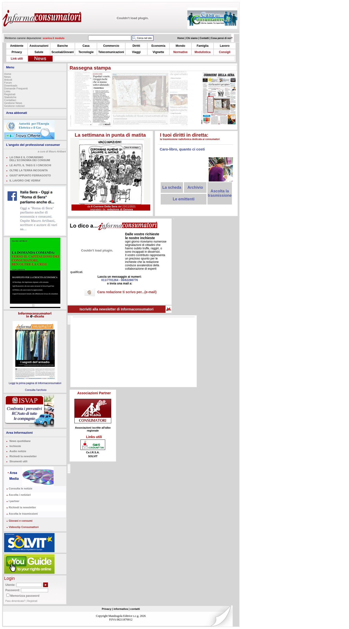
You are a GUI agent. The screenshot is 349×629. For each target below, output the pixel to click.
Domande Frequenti (16, 88)
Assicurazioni (38, 45)
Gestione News (13, 103)
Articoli (8, 79)
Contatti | (205, 38)
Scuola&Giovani (62, 52)
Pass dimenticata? (15, 601)
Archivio (195, 187)
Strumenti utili (18, 461)
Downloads (10, 85)
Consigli (224, 52)
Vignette (158, 52)
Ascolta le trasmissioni (23, 513)
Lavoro (225, 45)
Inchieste (15, 446)
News (7, 76)
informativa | (121, 608)
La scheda (171, 187)
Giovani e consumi (20, 520)
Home (7, 73)
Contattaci (10, 100)
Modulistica (203, 52)
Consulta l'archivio (36, 389)
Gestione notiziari (14, 105)
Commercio (111, 45)
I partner (14, 501)
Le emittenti (184, 199)
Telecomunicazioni (111, 52)
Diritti (136, 45)
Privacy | (107, 608)
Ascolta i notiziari (20, 494)
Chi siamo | (193, 38)
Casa (86, 45)
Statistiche (10, 97)
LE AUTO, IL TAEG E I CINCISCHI (30, 165)
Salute (38, 52)
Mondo (180, 45)
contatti (135, 608)
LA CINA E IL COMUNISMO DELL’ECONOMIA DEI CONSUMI (29, 159)
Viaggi (136, 52)
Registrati (9, 94)
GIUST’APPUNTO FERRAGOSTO (30, 175)
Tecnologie (86, 52)
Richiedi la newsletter (23, 456)
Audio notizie (17, 451)
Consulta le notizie (20, 488)
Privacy (17, 52)
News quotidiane (20, 441)
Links (7, 91)
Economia (158, 45)
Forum (8, 82)
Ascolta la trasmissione (220, 193)
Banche (62, 45)
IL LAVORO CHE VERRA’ (25, 180)
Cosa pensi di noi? (221, 38)
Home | (181, 38)
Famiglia (202, 45)
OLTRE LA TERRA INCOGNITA (28, 170)
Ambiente (17, 45)
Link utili (17, 58)
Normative (180, 52)
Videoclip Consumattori (24, 527)
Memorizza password (25, 596)
